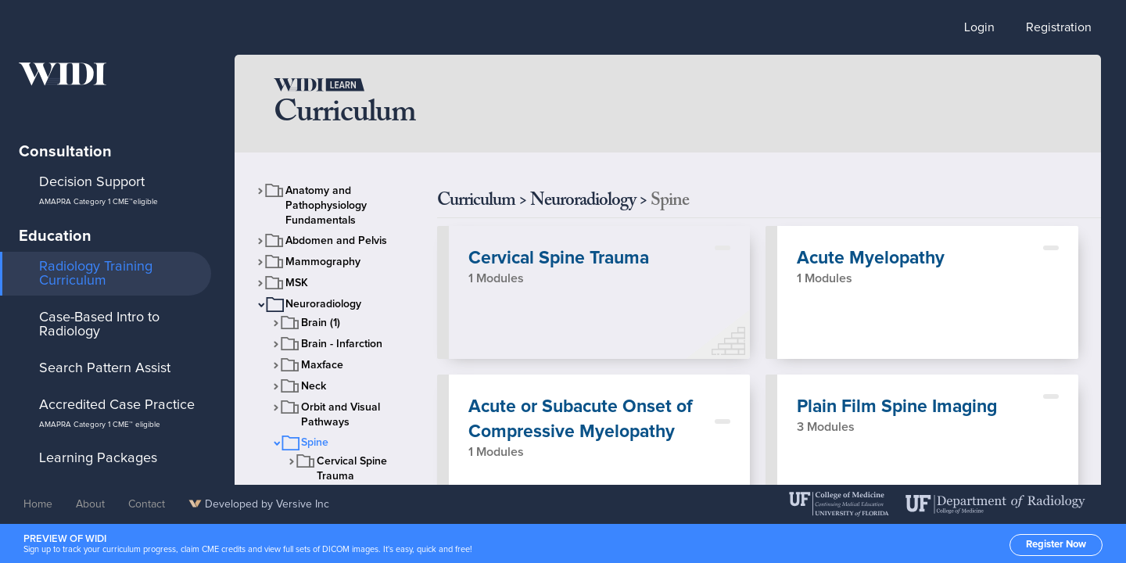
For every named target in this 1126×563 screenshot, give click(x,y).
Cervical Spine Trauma (352, 469)
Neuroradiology (323, 304)
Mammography (322, 261)
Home (37, 504)
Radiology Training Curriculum (95, 274)
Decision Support (98, 190)
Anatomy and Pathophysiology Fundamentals (326, 205)
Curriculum (476, 201)
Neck (313, 386)
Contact (146, 504)
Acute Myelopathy (871, 258)
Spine (314, 442)
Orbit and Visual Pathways (340, 415)
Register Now (1056, 545)
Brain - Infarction (341, 344)
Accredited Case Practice (117, 413)
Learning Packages (98, 458)
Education (55, 236)
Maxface (322, 365)
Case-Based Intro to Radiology (99, 324)
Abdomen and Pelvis (336, 240)
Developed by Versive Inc (258, 504)
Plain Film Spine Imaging (897, 407)
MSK (296, 283)
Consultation (65, 152)
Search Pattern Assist (104, 368)
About (90, 504)
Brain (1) (320, 322)
